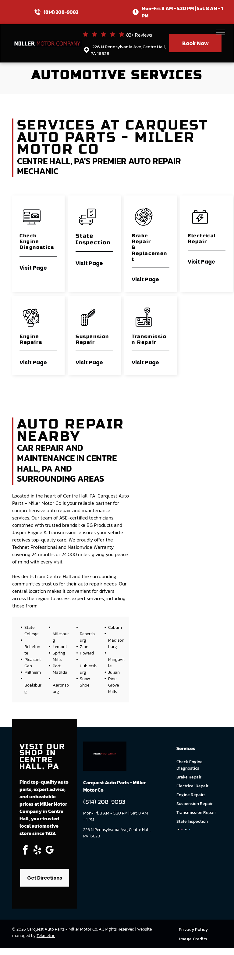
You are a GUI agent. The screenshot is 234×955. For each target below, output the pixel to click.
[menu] (221, 32)
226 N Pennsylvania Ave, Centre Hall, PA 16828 (128, 50)
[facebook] (25, 851)
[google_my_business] (49, 851)
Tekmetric (46, 935)
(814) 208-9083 (61, 12)
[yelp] (37, 851)
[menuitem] (195, 929)
